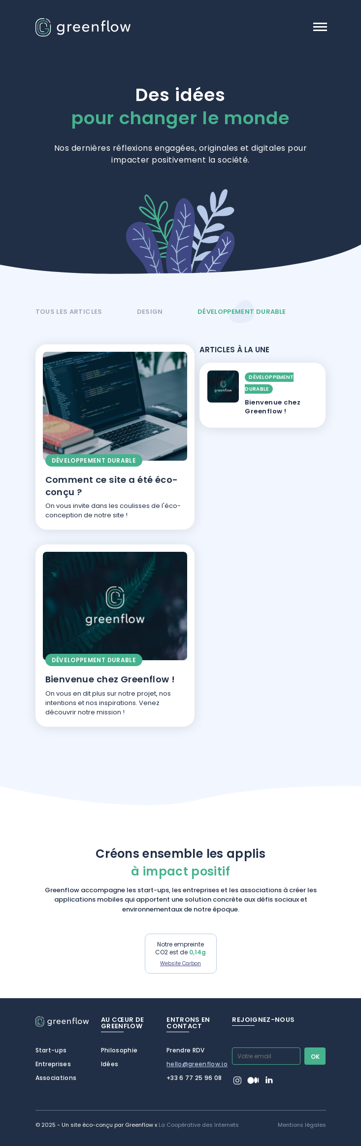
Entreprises (53, 1064)
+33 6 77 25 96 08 (194, 1078)
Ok (315, 1056)
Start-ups (51, 1050)
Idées (110, 1064)
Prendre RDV (185, 1050)
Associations (56, 1078)
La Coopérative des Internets (199, 1125)
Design (150, 311)
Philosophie (119, 1050)
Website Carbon (180, 963)
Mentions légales (302, 1125)
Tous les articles (68, 311)
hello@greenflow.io (197, 1064)
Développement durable (241, 311)
